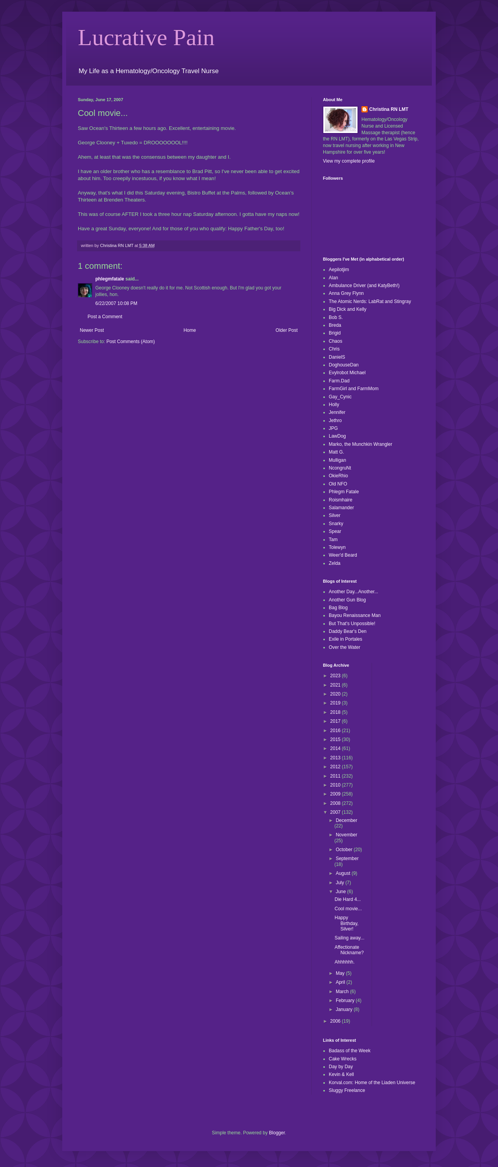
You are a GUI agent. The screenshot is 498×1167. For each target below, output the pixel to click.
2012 (336, 766)
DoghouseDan (344, 365)
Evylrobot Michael (347, 372)
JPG (333, 428)
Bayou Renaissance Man (355, 615)
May (341, 973)
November (346, 835)
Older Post (286, 330)
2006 (336, 1021)
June (341, 891)
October (345, 849)
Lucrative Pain (146, 37)
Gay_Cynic (340, 397)
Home (190, 330)
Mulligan (337, 460)
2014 (336, 748)
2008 (336, 803)
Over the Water (344, 647)
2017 (336, 721)
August (344, 873)
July (340, 882)
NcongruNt (340, 468)
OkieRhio (338, 475)
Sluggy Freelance (347, 1090)
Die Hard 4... (348, 899)
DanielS (337, 357)
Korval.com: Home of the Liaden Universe (372, 1082)
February (346, 1000)
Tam (333, 539)
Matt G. (336, 452)
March (343, 991)
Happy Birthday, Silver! (346, 923)
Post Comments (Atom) (130, 341)
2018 (336, 712)
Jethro (335, 420)
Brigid (335, 333)
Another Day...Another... (353, 591)
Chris (334, 349)
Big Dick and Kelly (347, 309)
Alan (333, 277)
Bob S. (336, 317)
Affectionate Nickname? (349, 949)
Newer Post (92, 330)
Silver (334, 515)
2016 (336, 730)
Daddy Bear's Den (347, 631)
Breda (335, 325)
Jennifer (337, 412)
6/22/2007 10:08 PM (116, 303)
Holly (334, 404)
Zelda (334, 563)
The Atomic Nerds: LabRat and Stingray (370, 301)
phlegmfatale (109, 279)
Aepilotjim (339, 269)
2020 (336, 694)
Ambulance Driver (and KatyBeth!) (364, 285)
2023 (336, 675)
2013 (336, 757)
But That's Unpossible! (352, 623)
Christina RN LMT (389, 109)
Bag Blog (338, 607)
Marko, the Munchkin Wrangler (360, 444)
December (346, 820)
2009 (336, 794)
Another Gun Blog (347, 600)
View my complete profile (349, 161)
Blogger (277, 1132)
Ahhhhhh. (344, 962)
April (341, 982)
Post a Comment (105, 316)
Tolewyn (337, 547)
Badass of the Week (349, 1050)
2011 (336, 776)
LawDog (337, 436)
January (345, 1009)
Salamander (341, 507)
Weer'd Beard (343, 555)
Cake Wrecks (342, 1059)
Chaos (335, 341)
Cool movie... (348, 908)
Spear (335, 531)
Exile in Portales (345, 639)
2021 (336, 685)
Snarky (336, 523)
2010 (336, 785)
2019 (336, 703)
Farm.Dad (339, 381)
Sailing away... (349, 938)
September (347, 858)
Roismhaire (340, 500)
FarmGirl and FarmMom (354, 388)
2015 (336, 739)
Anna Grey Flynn (346, 293)
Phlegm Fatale (344, 491)
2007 (336, 812)
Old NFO (338, 484)
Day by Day (341, 1066)
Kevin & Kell (341, 1074)
